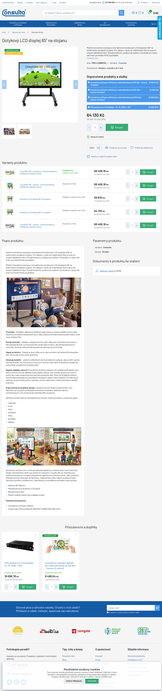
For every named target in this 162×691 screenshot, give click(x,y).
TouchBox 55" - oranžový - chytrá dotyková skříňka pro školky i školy (38, 172)
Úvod (4, 32)
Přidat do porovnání (118, 147)
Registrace (156, 2)
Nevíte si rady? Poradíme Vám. (104, 156)
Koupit (119, 127)
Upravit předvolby (74, 681)
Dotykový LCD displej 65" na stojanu (35, 212)
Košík (154, 12)
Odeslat (157, 608)
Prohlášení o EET (135, 660)
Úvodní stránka (8, 2)
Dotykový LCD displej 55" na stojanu (35, 199)
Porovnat (136, 13)
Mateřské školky (37, 32)
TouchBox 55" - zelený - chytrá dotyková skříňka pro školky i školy (37, 185)
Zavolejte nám (95, 2)
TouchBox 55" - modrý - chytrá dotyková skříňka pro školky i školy (37, 225)
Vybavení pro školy (79, 23)
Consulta (122, 63)
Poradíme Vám (68, 656)
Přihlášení (144, 2)
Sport (153, 24)
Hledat (121, 13)
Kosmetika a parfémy (131, 23)
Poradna (29, 2)
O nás (54, 2)
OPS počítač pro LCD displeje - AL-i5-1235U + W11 (110, 107)
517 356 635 (110, 2)
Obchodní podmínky (136, 656)
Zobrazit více (92, 58)
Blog (64, 660)
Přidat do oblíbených (144, 147)
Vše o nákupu (41, 2)
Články (20, 2)
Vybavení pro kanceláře (51, 23)
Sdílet (92, 147)
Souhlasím (92, 681)
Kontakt (62, 2)
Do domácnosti (105, 23)
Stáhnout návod (107, 271)
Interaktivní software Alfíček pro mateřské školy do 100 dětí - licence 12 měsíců (60, 566)
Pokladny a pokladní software (17, 23)
